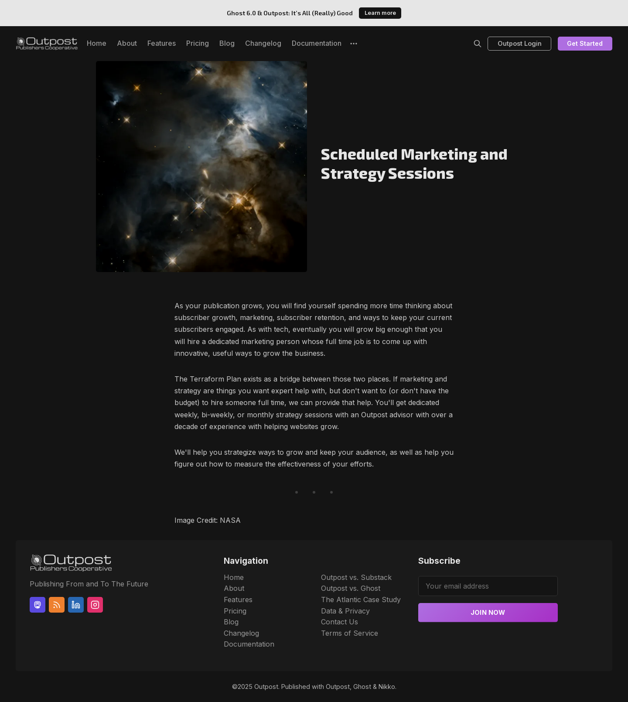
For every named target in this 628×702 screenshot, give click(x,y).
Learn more (380, 13)
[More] (354, 44)
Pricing (197, 43)
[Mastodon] (37, 605)
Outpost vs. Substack (356, 577)
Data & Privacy (345, 611)
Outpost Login (520, 43)
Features (161, 43)
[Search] (478, 44)
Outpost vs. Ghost (350, 588)
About (127, 43)
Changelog (263, 43)
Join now (488, 612)
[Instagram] (95, 605)
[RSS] (57, 605)
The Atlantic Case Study (361, 599)
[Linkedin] (76, 605)
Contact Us (339, 621)
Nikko (387, 686)
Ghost (362, 686)
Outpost (266, 686)
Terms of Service (349, 633)
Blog (227, 43)
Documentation (316, 43)
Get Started (585, 43)
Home (96, 43)
